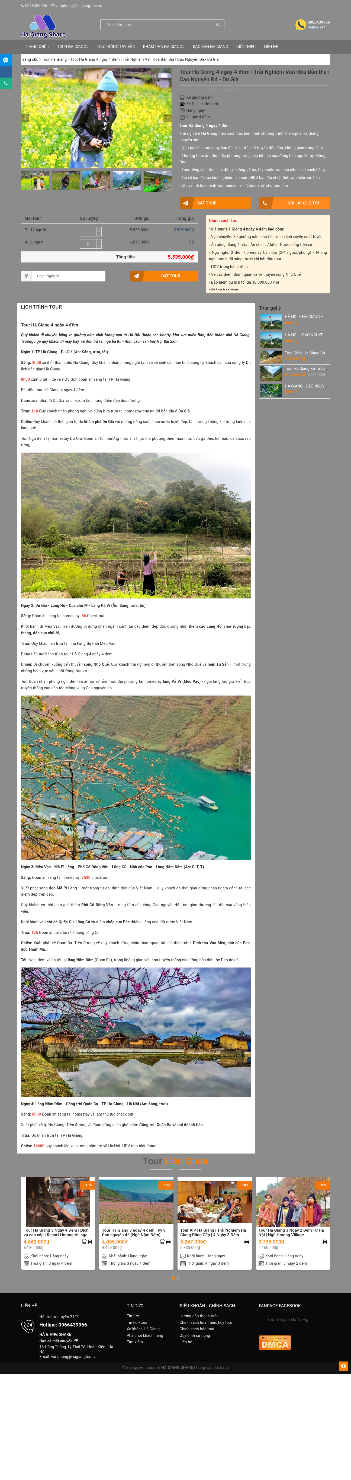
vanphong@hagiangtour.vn (79, 6)
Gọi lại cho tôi (289, 203)
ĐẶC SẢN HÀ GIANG (210, 46)
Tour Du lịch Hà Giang (287, 1319)
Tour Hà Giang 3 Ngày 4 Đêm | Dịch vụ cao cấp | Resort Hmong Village (56, 1232)
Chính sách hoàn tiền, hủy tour (206, 1322)
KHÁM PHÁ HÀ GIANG (164, 46)
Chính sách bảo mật (197, 1329)
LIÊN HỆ (271, 46)
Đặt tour (198, 203)
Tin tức (133, 1316)
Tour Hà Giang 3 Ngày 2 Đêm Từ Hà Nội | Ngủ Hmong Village (291, 1232)
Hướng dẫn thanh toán (199, 1316)
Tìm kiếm (135, 1342)
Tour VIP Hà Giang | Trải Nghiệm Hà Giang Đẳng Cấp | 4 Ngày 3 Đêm (213, 1232)
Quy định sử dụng (195, 1335)
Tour (175, 1161)
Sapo (224, 1367)
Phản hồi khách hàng (145, 1335)
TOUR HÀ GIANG (73, 46)
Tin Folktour (137, 1322)
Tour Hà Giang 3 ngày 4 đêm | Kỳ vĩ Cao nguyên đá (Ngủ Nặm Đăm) (134, 1232)
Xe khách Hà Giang (143, 1329)
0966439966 (36, 6)
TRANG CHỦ (37, 46)
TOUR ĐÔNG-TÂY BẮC (116, 46)
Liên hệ (186, 1342)
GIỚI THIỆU (246, 46)
